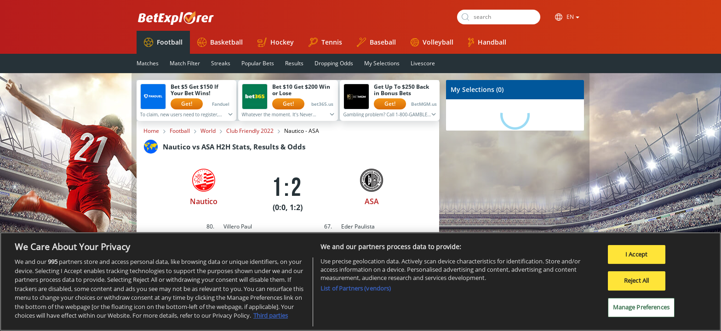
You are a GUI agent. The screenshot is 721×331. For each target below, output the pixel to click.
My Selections (382, 63)
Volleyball (432, 42)
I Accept (636, 258)
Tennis (325, 42)
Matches (148, 63)
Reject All (636, 284)
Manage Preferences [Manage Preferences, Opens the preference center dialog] (641, 311)
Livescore (423, 63)
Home (151, 131)
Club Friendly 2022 (250, 131)
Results (294, 63)
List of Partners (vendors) (355, 292)
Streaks (220, 63)
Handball (487, 42)
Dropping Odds (334, 63)
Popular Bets (257, 63)
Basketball (220, 42)
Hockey (276, 42)
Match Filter (185, 63)
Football (163, 42)
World (208, 131)
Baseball (376, 42)
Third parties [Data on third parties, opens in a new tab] (270, 319)
